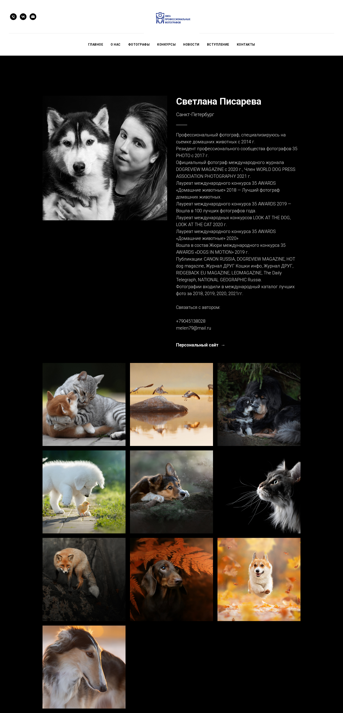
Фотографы (139, 44)
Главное (95, 44)
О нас (116, 44)
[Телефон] (13, 16)
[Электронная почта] (33, 16)
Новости (191, 44)
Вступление (218, 44)
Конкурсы (166, 44)
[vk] (23, 16)
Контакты (246, 44)
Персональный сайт (198, 345)
